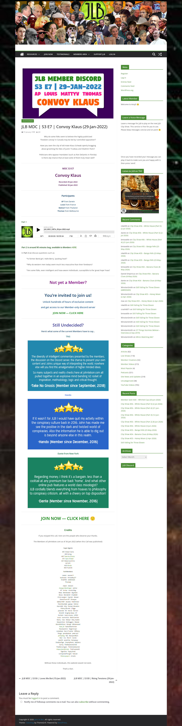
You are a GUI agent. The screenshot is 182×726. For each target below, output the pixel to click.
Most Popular (126, 368)
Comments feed (127, 86)
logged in (35, 698)
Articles (124, 351)
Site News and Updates (131, 376)
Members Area (80, 54)
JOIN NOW (48, 54)
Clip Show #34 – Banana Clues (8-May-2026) (139, 434)
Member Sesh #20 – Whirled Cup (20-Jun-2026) (141, 400)
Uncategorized (27, 121)
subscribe (83, 701)
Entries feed (126, 82)
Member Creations (129, 360)
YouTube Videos (127, 385)
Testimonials (63, 54)
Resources (32, 54)
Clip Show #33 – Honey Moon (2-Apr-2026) (145, 301)
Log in (123, 78)
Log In (112, 54)
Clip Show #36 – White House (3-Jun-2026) (138, 426)
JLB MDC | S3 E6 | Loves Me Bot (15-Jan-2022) (42, 678)
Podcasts (124, 372)
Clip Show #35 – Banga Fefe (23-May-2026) (139, 430)
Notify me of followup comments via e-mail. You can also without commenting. (64, 701)
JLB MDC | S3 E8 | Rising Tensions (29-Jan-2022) (95, 680)
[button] (38, 54)
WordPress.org (127, 90)
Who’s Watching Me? (144, 337)
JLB (39, 132)
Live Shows (125, 356)
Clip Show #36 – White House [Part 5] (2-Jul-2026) (141, 404)
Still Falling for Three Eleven (142, 305)
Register (124, 73)
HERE (74, 247)
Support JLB (99, 54)
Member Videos (127, 364)
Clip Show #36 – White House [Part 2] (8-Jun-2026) (142, 422)
